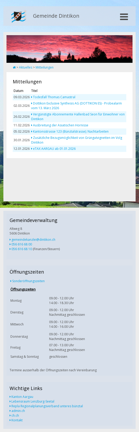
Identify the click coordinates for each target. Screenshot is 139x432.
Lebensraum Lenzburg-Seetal (32, 401)
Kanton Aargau (22, 396)
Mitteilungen (45, 67)
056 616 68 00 (21, 244)
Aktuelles (25, 67)
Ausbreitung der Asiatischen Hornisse (60, 125)
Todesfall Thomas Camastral (54, 97)
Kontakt (17, 420)
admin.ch (18, 411)
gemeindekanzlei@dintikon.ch (33, 239)
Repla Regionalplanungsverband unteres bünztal (47, 406)
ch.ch (15, 415)
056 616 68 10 (21, 249)
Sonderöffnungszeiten (28, 281)
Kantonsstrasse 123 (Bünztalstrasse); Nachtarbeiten (71, 131)
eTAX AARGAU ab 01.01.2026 (54, 148)
